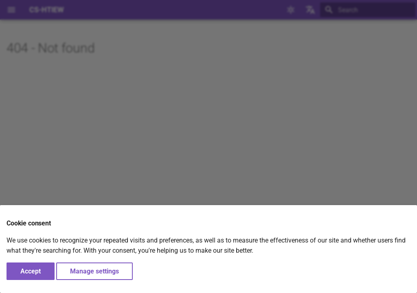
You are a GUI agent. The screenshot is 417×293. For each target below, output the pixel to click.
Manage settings (94, 271)
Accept (30, 271)
